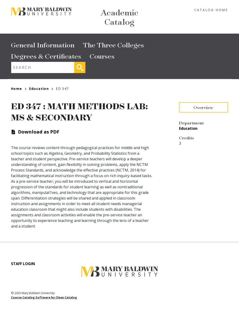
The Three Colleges (113, 44)
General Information (42, 44)
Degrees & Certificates (46, 55)
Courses (102, 55)
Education (41, 88)
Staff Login (23, 263)
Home (18, 88)
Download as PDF (38, 132)
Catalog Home (211, 10)
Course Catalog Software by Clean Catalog (44, 297)
